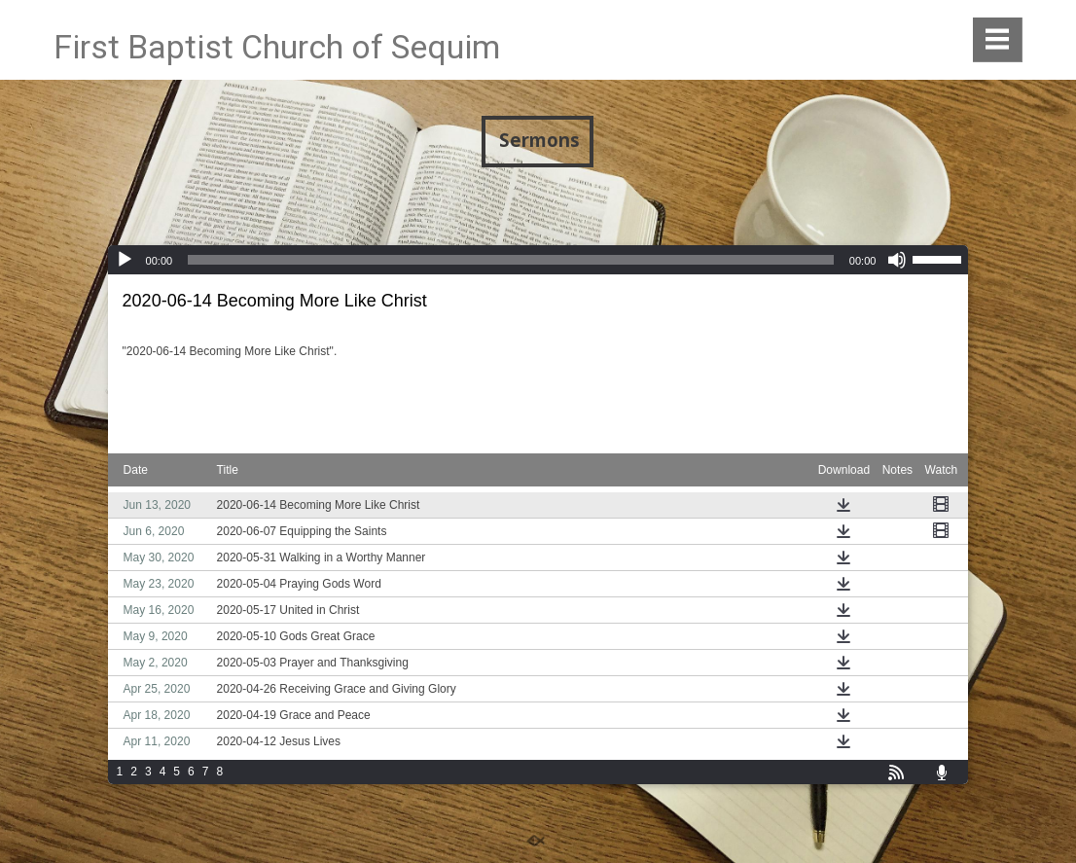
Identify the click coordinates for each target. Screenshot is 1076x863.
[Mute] (897, 260)
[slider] (511, 260)
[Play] (124, 260)
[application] (538, 259)
